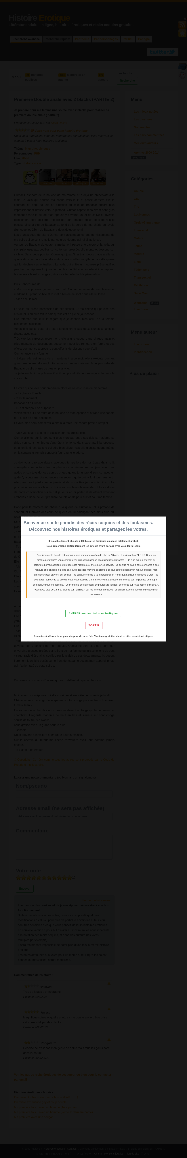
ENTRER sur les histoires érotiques (93, 613)
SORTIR (93, 625)
